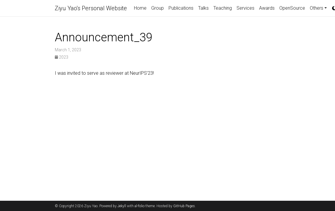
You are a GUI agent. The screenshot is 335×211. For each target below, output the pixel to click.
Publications (181, 8)
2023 (61, 57)
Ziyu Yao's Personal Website (91, 8)
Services (245, 8)
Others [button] (316, 8)
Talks (203, 8)
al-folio (139, 206)
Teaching (222, 8)
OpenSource (292, 8)
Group (157, 8)
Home (140, 8)
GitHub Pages (184, 206)
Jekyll (122, 206)
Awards (267, 8)
